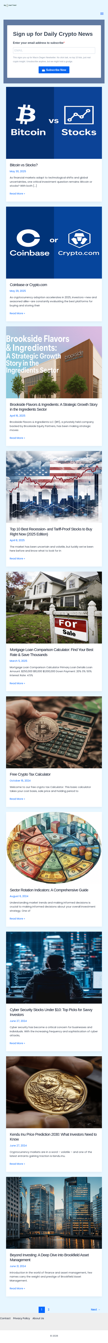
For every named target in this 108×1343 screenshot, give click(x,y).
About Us (38, 1318)
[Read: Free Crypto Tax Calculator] (54, 732)
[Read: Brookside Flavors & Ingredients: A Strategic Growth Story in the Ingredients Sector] (54, 362)
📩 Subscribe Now (54, 69)
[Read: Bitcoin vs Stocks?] (54, 122)
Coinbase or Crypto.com (28, 285)
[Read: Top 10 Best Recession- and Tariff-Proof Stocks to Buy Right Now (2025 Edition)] (54, 487)
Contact (5, 1318)
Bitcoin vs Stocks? (24, 165)
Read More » (17, 193)
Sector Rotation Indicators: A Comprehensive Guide (49, 890)
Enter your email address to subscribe (38, 42)
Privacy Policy (21, 1318)
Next (96, 1309)
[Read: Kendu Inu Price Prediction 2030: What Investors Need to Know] (54, 1092)
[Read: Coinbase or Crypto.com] (54, 242)
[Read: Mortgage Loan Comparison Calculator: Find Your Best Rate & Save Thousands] (54, 607)
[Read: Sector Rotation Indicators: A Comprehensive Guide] (54, 847)
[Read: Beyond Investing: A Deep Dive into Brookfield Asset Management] (54, 1212)
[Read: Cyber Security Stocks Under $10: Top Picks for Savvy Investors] (54, 967)
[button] (102, 13)
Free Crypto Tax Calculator (30, 774)
